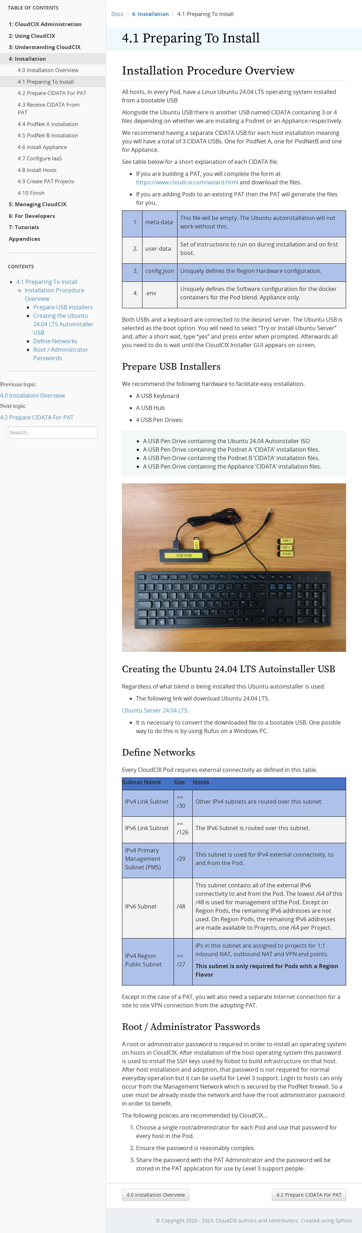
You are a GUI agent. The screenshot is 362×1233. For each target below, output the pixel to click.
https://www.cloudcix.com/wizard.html (187, 182)
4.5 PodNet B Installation (48, 135)
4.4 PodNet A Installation (48, 123)
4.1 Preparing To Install (46, 81)
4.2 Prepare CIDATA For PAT (52, 92)
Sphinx (343, 1220)
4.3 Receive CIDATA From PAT (49, 108)
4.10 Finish (31, 192)
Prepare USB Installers (63, 307)
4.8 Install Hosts (37, 169)
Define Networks (55, 341)
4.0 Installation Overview (48, 69)
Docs (117, 13)
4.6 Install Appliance (42, 146)
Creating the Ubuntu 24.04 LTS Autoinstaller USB (63, 324)
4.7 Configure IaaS (40, 158)
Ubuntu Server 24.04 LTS (154, 710)
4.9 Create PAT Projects (46, 181)
